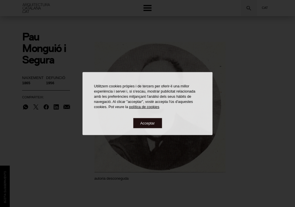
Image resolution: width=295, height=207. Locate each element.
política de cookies (144, 106)
